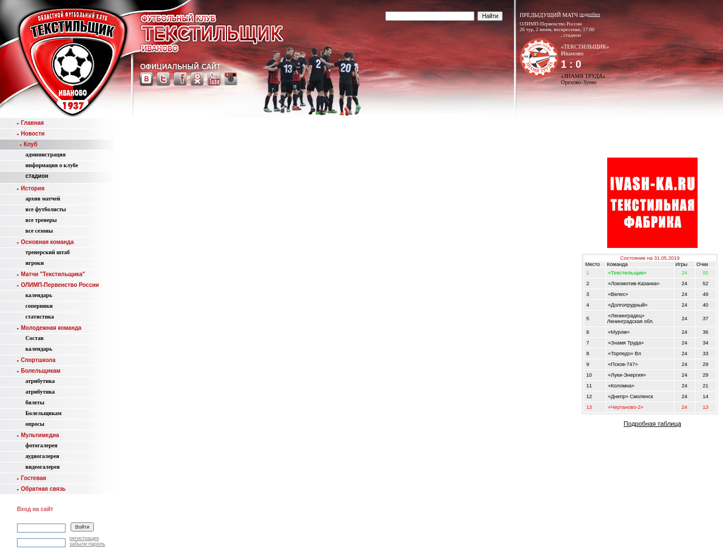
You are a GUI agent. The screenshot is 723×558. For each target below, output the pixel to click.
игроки (34, 263)
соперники (39, 306)
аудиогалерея (42, 456)
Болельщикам (38, 371)
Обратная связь (41, 489)
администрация (45, 154)
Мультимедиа (38, 435)
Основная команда (45, 242)
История (31, 188)
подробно (590, 14)
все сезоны (39, 231)
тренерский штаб (47, 252)
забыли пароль (87, 544)
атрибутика (40, 381)
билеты (35, 402)
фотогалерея (41, 445)
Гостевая (31, 478)
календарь (38, 295)
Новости (31, 133)
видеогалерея (42, 467)
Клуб (28, 144)
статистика (39, 316)
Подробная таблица (652, 423)
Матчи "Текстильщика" (51, 274)
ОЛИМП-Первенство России (58, 285)
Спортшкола (36, 360)
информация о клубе (51, 165)
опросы (35, 424)
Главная (30, 123)
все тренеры (41, 220)
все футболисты (45, 209)
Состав (34, 338)
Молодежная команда (49, 328)
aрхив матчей (42, 198)
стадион (37, 176)
